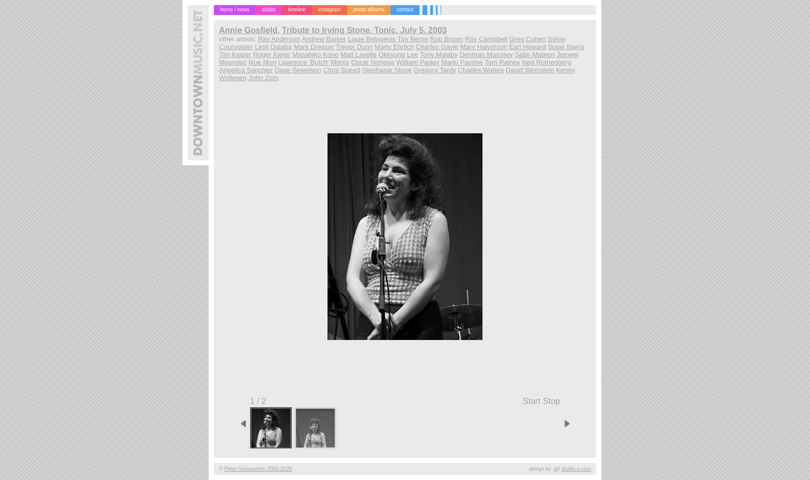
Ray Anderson (279, 39)
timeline (296, 9)
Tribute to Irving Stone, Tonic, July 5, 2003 (364, 30)
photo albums (368, 9)
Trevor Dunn (354, 47)
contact (405, 9)
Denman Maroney (485, 54)
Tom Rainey (502, 62)
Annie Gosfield (248, 30)
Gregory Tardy (435, 70)
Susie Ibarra (566, 47)
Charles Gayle (437, 47)
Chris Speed (342, 70)
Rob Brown (446, 39)
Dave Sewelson (298, 70)
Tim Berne (412, 39)
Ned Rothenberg (546, 62)
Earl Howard (528, 47)
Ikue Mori (262, 62)
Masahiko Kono (315, 54)
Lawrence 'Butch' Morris (313, 62)
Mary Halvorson (483, 47)
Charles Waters (481, 70)
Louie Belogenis (372, 39)
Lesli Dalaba (273, 47)
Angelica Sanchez (246, 70)
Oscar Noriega (373, 62)
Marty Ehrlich (394, 47)
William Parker (418, 62)
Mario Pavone (462, 62)
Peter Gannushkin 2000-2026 (258, 469)
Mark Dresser (314, 47)
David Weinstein (530, 70)
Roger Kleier (271, 54)
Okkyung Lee (398, 54)
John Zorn (263, 78)
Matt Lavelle (358, 54)
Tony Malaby (439, 54)
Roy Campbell (486, 39)
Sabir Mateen (534, 54)
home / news (235, 9)
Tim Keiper (235, 54)
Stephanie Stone (387, 70)
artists (269, 9)
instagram (329, 9)
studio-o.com (576, 469)
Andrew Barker (324, 39)
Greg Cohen (527, 39)
